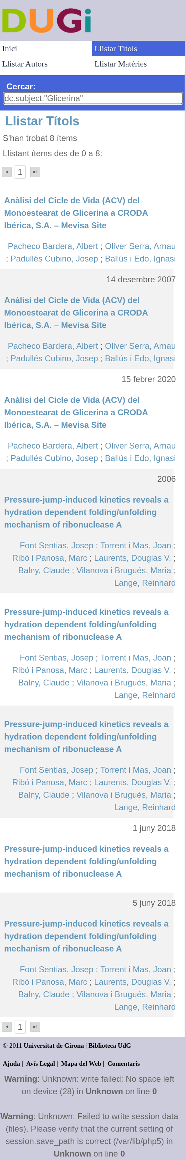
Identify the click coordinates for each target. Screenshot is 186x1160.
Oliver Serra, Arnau (140, 246)
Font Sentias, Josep (56, 545)
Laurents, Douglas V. (132, 558)
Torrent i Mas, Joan (135, 545)
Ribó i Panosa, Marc (49, 558)
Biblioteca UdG (109, 1045)
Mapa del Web (81, 1063)
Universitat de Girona (54, 1045)
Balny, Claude (44, 570)
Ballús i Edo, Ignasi (140, 258)
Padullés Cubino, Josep (54, 258)
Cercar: (21, 86)
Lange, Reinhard (145, 582)
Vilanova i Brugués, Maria (123, 570)
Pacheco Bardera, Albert (53, 246)
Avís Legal (40, 1063)
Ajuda (11, 1063)
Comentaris (124, 1063)
